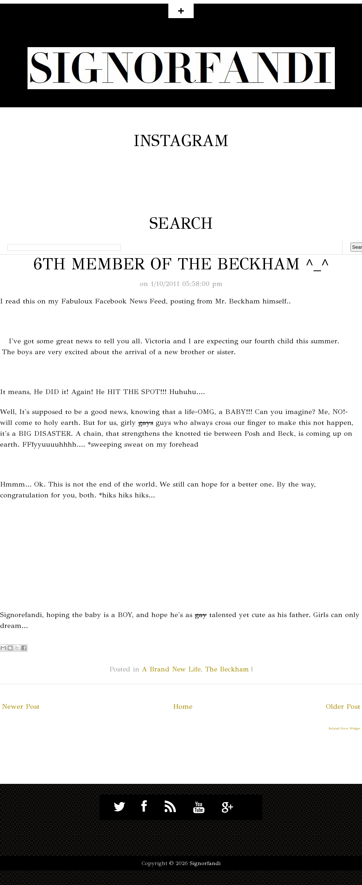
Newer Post (20, 706)
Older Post (343, 706)
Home (183, 706)
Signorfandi (205, 863)
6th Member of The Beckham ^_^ (181, 264)
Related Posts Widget (344, 728)
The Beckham (227, 669)
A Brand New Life (171, 669)
